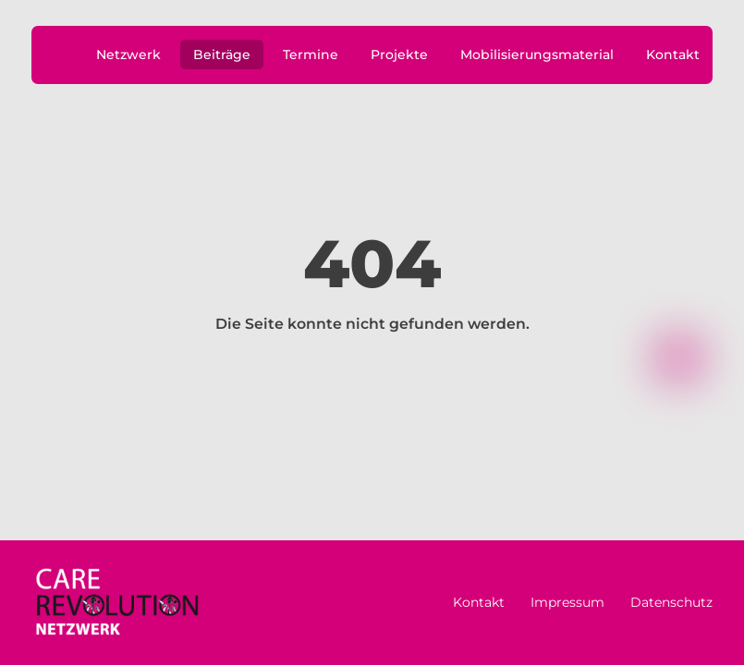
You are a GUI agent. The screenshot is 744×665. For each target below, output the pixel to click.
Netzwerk (128, 54)
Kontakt (673, 54)
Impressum (567, 602)
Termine (310, 54)
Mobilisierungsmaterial (537, 54)
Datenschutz (671, 602)
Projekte (399, 54)
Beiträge (221, 54)
